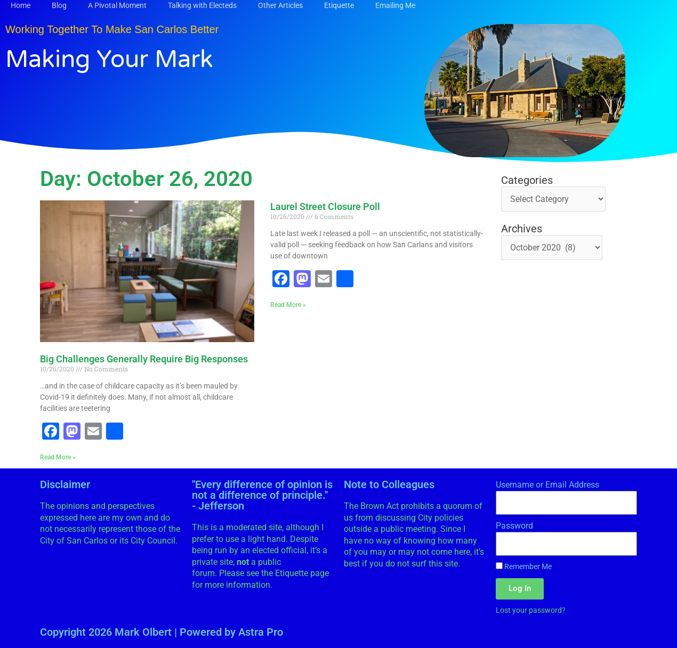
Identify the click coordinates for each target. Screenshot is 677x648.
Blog (59, 5)
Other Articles (280, 5)
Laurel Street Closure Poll (325, 206)
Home (20, 5)
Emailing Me (395, 5)
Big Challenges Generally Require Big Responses (144, 359)
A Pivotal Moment (117, 5)
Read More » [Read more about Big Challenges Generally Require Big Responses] (58, 457)
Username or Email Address (547, 485)
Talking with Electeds (202, 5)
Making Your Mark (109, 59)
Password (514, 526)
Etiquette (339, 5)
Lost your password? (531, 610)
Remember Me (524, 566)
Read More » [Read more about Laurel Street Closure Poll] (288, 305)
